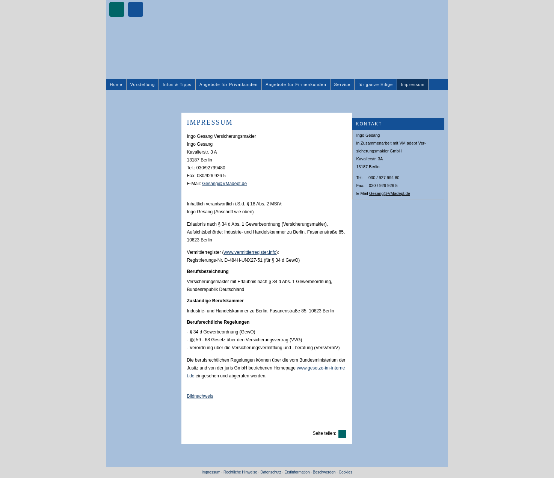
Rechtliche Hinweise (240, 472)
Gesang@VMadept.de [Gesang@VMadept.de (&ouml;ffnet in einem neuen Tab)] (224, 183)
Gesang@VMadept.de (389, 193)
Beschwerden (324, 472)
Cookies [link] (345, 472)
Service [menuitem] (342, 84)
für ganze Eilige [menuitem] (375, 84)
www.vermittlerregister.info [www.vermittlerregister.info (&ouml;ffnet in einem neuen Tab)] (250, 252)
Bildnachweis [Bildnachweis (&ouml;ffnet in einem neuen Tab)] (200, 396)
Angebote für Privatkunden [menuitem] (228, 84)
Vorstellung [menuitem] (142, 84)
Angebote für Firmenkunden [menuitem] (296, 84)
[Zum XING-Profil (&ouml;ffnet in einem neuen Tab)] (116, 9)
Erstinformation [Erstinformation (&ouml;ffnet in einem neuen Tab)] (296, 472)
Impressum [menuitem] (412, 84)
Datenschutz (270, 472)
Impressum (211, 472)
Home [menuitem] (116, 84)
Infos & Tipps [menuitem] (177, 84)
